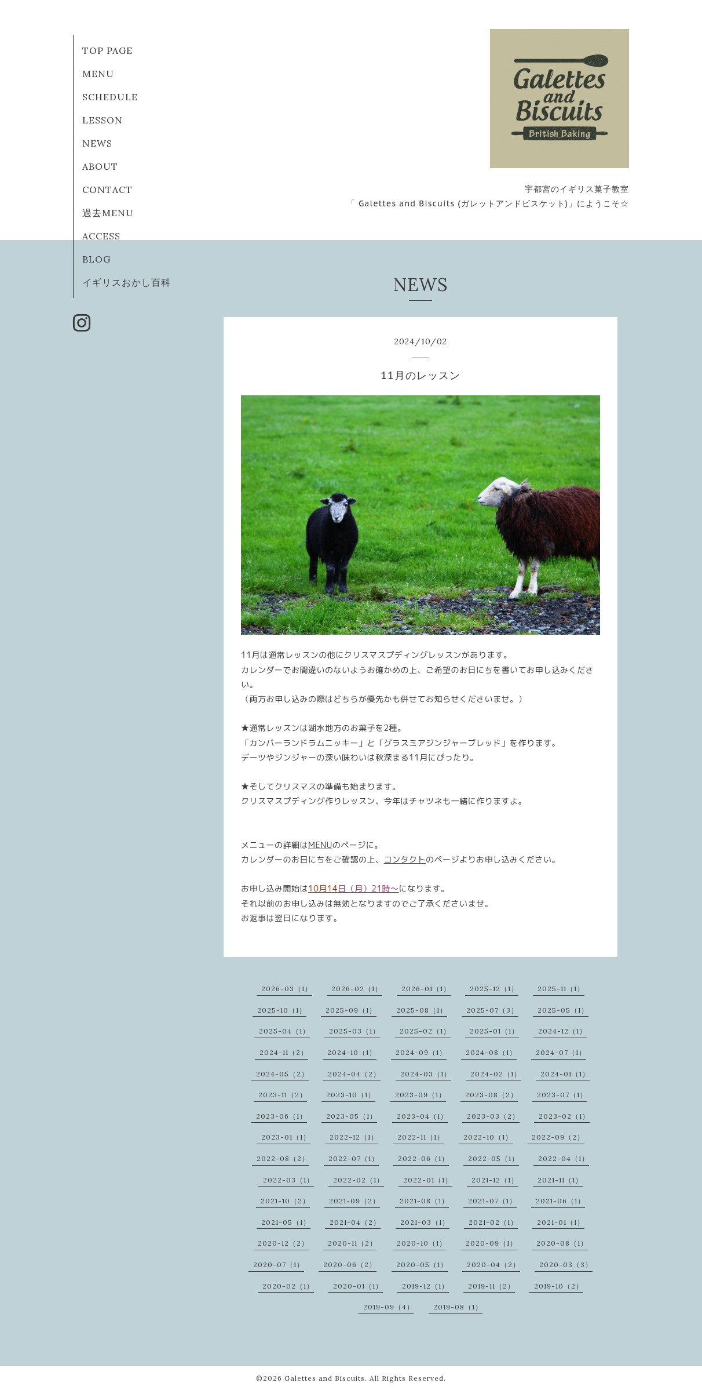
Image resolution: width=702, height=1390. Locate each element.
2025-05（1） (563, 1010)
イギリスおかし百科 (126, 282)
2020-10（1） (422, 1243)
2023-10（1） (350, 1094)
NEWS (97, 143)
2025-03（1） (354, 1031)
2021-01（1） (560, 1222)
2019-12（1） (425, 1286)
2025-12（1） (494, 988)
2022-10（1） (488, 1137)
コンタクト (405, 859)
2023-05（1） (351, 1116)
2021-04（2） (355, 1222)
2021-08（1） (424, 1200)
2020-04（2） (493, 1264)
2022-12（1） (354, 1137)
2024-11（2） (283, 1052)
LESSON (102, 120)
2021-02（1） (493, 1222)
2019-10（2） (558, 1286)
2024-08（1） (491, 1052)
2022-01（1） (427, 1180)
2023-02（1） (564, 1116)
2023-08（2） (491, 1094)
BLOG (96, 259)
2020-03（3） (566, 1264)
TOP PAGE (107, 50)
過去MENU (108, 213)
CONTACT (107, 189)
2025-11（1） (561, 988)
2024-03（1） (425, 1073)
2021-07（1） (492, 1200)
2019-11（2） (491, 1286)
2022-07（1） (353, 1158)
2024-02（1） (495, 1073)
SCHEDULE (110, 97)
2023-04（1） (422, 1116)
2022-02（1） (358, 1180)
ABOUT (100, 166)
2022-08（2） (283, 1158)
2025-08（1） (421, 1010)
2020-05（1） (422, 1264)
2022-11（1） (420, 1137)
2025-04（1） (284, 1031)
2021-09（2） (354, 1200)
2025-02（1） (425, 1031)
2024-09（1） (421, 1052)
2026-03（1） (286, 988)
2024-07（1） (561, 1052)
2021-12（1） (494, 1180)
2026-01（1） (426, 988)
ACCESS (101, 236)
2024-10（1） (351, 1052)
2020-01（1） (358, 1286)
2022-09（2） (558, 1137)
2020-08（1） (562, 1243)
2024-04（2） (354, 1073)
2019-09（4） (388, 1306)
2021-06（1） (560, 1200)
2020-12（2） (283, 1243)
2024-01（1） (565, 1073)
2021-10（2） (285, 1200)
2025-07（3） (492, 1010)
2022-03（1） (288, 1180)
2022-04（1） (563, 1158)
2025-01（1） (494, 1031)
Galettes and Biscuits (324, 1378)
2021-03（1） (424, 1222)
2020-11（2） (352, 1243)
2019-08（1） (457, 1306)
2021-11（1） (560, 1180)
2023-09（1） (420, 1094)
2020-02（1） (288, 1286)
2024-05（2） (282, 1073)
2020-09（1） (491, 1243)
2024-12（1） (562, 1031)
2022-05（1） (493, 1158)
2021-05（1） (285, 1222)
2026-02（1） (356, 988)
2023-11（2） (282, 1094)
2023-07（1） (562, 1094)
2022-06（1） (423, 1158)
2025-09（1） (351, 1010)
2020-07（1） (278, 1264)
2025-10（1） (281, 1010)
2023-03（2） (493, 1116)
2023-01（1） (285, 1137)
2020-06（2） (349, 1264)
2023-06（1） (281, 1116)
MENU (98, 73)
